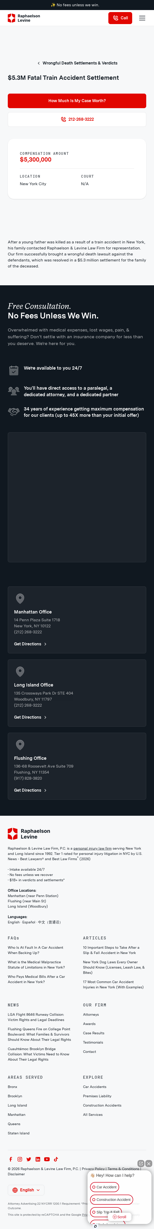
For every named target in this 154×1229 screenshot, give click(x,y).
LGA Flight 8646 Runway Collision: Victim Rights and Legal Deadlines (36, 1017)
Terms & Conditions (123, 1169)
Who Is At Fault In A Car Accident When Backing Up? (35, 950)
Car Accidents (94, 1087)
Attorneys (91, 1014)
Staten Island (19, 1133)
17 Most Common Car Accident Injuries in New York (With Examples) (113, 984)
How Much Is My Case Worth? (77, 100)
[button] (141, 18)
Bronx (12, 1087)
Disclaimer (16, 1174)
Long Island (17, 1105)
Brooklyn (15, 1096)
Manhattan (16, 1115)
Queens (14, 1124)
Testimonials (93, 1042)
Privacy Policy (93, 1169)
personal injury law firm (92, 848)
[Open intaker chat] (95, 1226)
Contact (89, 1052)
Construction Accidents (102, 1105)
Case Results (93, 1033)
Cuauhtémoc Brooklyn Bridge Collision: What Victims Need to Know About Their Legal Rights (38, 1054)
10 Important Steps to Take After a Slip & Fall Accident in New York (111, 950)
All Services (93, 1115)
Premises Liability (97, 1096)
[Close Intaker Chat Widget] (148, 1163)
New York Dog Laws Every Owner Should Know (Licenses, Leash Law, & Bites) (114, 967)
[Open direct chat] (140, 1163)
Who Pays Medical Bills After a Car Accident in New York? (36, 979)
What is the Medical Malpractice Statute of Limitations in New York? (36, 964)
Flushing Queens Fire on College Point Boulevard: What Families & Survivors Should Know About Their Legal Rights (39, 1034)
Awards (89, 1024)
